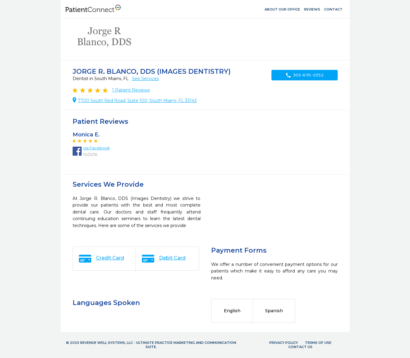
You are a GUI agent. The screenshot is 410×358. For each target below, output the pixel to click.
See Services (145, 78)
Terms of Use (318, 343)
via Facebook (96, 147)
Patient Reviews (131, 90)
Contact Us (300, 347)
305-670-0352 (304, 75)
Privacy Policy (283, 343)
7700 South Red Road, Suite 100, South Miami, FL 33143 (137, 100)
